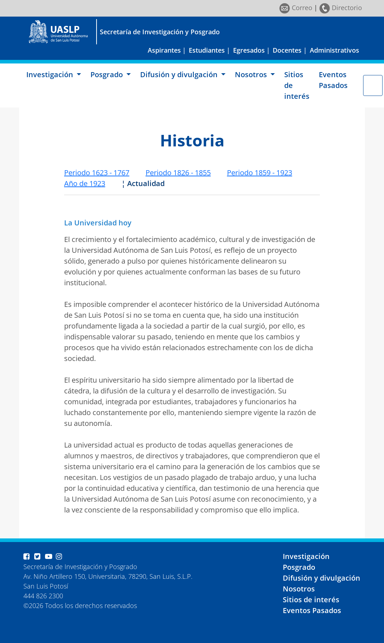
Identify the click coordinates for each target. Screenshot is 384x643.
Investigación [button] (50, 74)
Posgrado (299, 567)
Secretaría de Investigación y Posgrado (160, 31)
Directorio (340, 7)
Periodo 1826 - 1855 (178, 172)
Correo (295, 7)
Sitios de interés (296, 85)
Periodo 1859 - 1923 (259, 172)
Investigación (306, 556)
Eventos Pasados (333, 80)
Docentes (287, 50)
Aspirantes (164, 50)
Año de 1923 (84, 183)
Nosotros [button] (252, 74)
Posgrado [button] (107, 74)
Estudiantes (207, 50)
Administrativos (334, 50)
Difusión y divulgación (321, 578)
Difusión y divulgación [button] (179, 74)
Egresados (249, 50)
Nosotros (299, 589)
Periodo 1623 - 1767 (96, 172)
